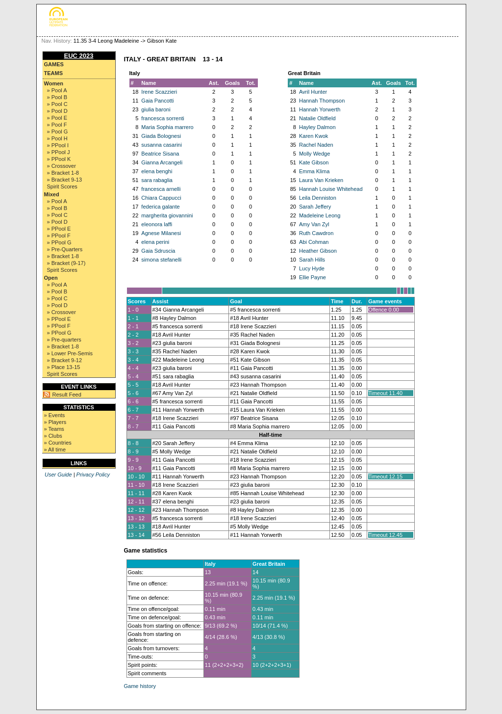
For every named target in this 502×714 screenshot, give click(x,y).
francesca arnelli (160, 189)
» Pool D (57, 111)
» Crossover (61, 166)
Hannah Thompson (322, 101)
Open (51, 278)
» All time (55, 449)
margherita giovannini (167, 215)
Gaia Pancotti (157, 101)
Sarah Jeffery (315, 207)
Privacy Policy (93, 474)
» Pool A (57, 90)
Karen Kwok (313, 136)
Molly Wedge (314, 154)
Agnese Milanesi (161, 233)
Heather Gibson (318, 251)
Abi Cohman (314, 242)
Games (54, 64)
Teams (53, 73)
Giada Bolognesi (161, 136)
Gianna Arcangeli (161, 162)
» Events (54, 415)
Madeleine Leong (319, 215)
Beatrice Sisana (160, 154)
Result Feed (66, 394)
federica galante (160, 207)
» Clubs (53, 436)
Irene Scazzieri (159, 92)
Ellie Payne (312, 277)
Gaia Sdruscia (158, 251)
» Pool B (57, 97)
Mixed (51, 194)
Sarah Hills (312, 260)
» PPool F (59, 235)
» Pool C (57, 104)
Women (54, 83)
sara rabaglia (157, 180)
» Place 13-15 (63, 367)
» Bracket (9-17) (66, 263)
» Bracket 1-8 (63, 173)
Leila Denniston (317, 198)
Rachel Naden (316, 145)
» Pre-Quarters (65, 249)
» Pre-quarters (64, 340)
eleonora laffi (156, 224)
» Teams (54, 429)
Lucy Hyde (312, 268)
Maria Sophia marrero (167, 127)
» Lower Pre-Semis (70, 353)
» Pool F (57, 125)
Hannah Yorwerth (319, 109)
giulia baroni (155, 109)
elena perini (155, 242)
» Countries (58, 443)
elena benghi (156, 171)
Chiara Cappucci (161, 198)
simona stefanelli (161, 260)
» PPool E (59, 229)
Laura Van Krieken (321, 180)
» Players (55, 422)
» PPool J (58, 152)
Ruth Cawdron (316, 233)
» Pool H (57, 138)
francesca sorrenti (162, 118)
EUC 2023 (79, 55)
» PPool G (59, 242)
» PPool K (59, 159)
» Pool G (57, 131)
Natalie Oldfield (317, 118)
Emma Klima (314, 171)
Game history (140, 686)
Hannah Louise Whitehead (331, 189)
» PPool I (58, 145)
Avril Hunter (313, 92)
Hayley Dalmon (317, 127)
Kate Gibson (314, 162)
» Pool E (57, 118)
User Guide (58, 474)
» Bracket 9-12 (64, 360)
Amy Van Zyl (314, 224)
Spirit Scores (62, 186)
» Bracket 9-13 (64, 180)
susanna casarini (161, 145)
